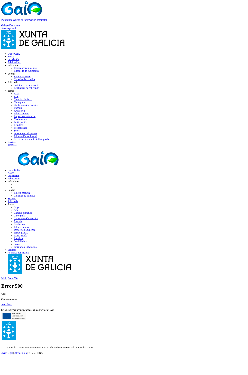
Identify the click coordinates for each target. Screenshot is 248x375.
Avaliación (19, 110)
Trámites (12, 145)
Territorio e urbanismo (25, 133)
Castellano (14, 25)
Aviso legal (7, 353)
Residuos (18, 125)
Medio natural (21, 119)
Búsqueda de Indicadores (26, 70)
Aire (16, 96)
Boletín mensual (22, 76)
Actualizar (6, 304)
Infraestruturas (21, 113)
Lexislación (13, 59)
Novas (11, 56)
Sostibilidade (20, 127)
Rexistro (12, 198)
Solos (17, 130)
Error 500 (13, 278)
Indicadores (13, 65)
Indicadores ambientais (25, 68)
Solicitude (13, 82)
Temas (11, 90)
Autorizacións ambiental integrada (31, 139)
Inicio (4, 278)
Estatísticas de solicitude (26, 88)
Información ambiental (25, 136)
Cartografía (19, 102)
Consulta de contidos (24, 79)
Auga (16, 93)
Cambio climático (23, 99)
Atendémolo (20, 353)
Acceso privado (9, 28)
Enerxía (18, 107)
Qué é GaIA (14, 53)
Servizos (12, 142)
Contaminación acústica (26, 105)
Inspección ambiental (24, 116)
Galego (5, 25)
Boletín (11, 73)
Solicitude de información (27, 85)
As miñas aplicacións (18, 252)
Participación (20, 122)
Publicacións (14, 62)
